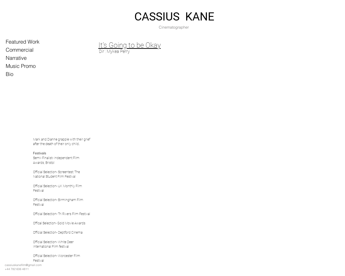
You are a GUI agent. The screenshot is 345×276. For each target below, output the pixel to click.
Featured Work (22, 41)
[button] (133, 152)
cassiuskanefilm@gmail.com (23, 265)
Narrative (16, 58)
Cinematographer (174, 27)
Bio (9, 74)
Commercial (20, 49)
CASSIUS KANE (174, 16)
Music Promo (21, 66)
